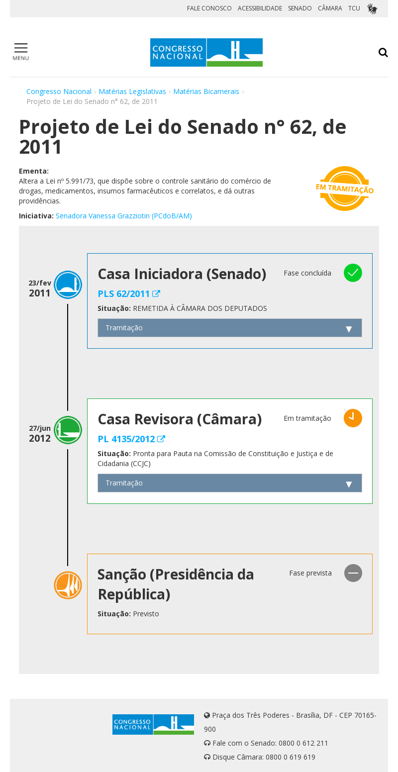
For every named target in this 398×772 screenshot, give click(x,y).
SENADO (300, 8)
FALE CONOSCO (209, 8)
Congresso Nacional (59, 91)
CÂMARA (330, 8)
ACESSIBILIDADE (260, 8)
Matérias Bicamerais (206, 91)
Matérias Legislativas (132, 91)
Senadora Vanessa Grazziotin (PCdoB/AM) (124, 215)
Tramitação (124, 327)
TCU (354, 8)
